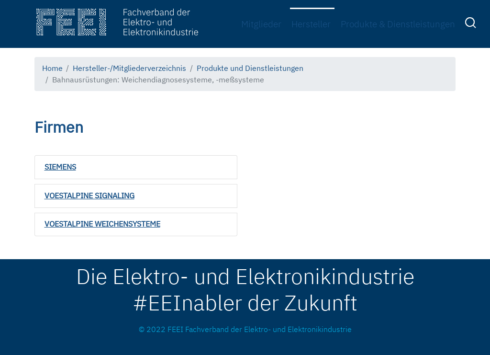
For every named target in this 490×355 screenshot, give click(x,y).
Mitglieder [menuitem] (261, 24)
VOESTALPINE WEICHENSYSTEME (102, 224)
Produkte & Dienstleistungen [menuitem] (398, 24)
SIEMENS (60, 167)
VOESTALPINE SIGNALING (89, 195)
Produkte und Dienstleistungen (250, 68)
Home (52, 68)
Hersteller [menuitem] (311, 24)
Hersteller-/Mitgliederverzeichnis (129, 68)
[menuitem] (472, 24)
